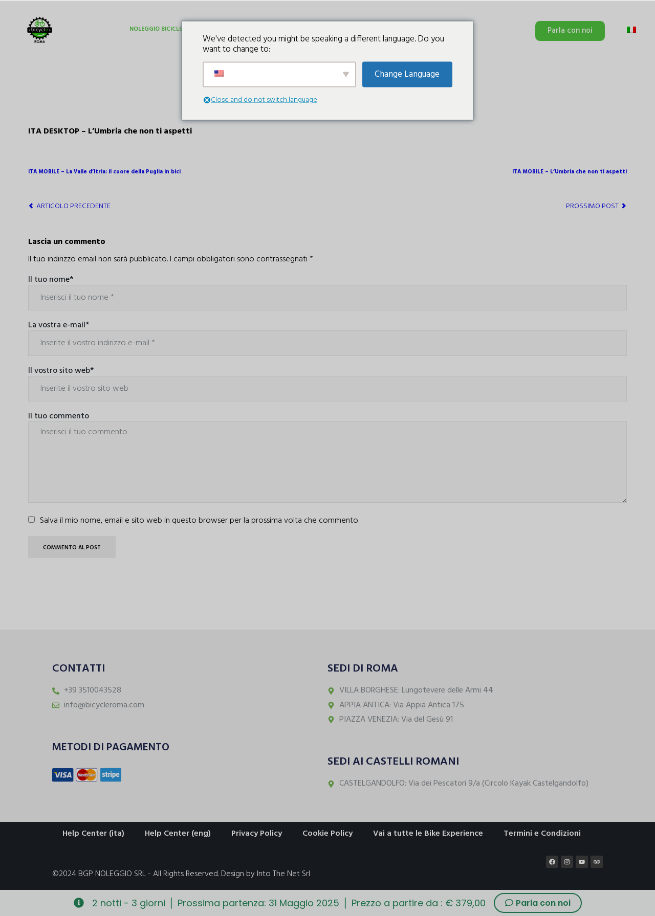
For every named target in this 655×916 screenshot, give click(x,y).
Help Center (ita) (93, 833)
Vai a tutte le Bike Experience (428, 833)
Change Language (407, 74)
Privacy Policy (256, 833)
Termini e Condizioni (542, 833)
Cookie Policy (327, 833)
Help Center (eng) (178, 833)
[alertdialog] (327, 903)
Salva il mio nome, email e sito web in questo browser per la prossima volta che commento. (199, 520)
